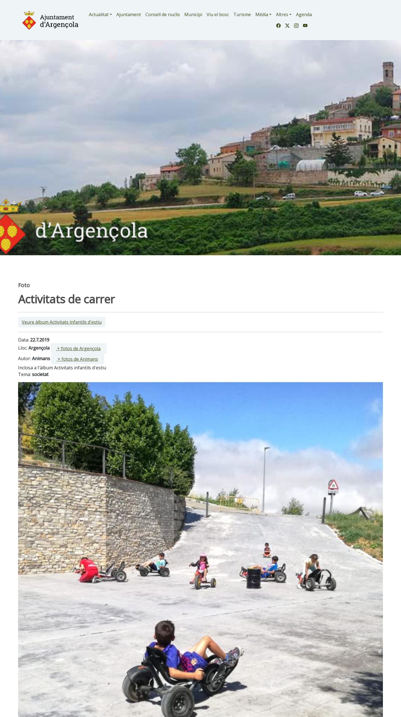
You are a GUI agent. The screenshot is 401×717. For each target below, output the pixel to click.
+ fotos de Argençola (78, 348)
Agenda (304, 14)
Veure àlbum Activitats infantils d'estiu (62, 322)
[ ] (78, 348)
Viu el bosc (218, 14)
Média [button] (261, 14)
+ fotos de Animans (77, 359)
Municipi (193, 14)
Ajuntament (128, 14)
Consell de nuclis (162, 14)
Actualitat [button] (99, 14)
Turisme (242, 14)
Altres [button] (282, 14)
